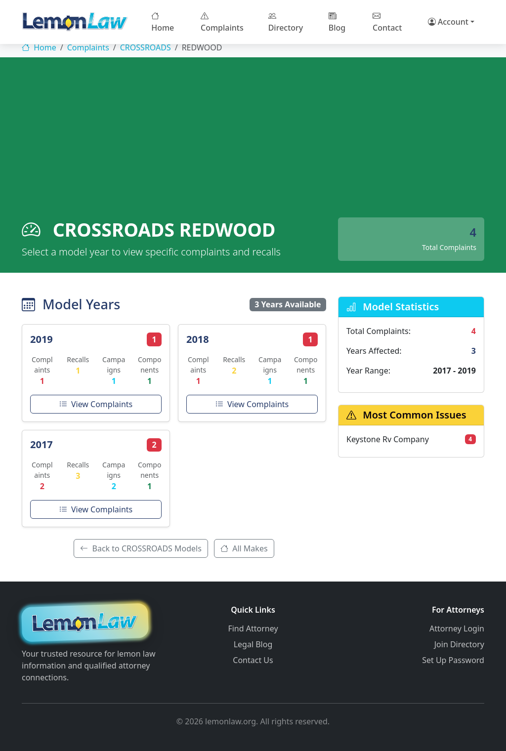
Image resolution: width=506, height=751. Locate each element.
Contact (387, 21)
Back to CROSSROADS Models (141, 548)
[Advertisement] (253, 143)
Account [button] (448, 22)
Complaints (222, 21)
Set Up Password (453, 660)
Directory (285, 21)
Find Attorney (253, 628)
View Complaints (95, 404)
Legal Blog (253, 644)
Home (162, 21)
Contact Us (253, 660)
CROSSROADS (145, 47)
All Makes (244, 548)
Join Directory (459, 644)
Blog (337, 21)
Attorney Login (456, 628)
